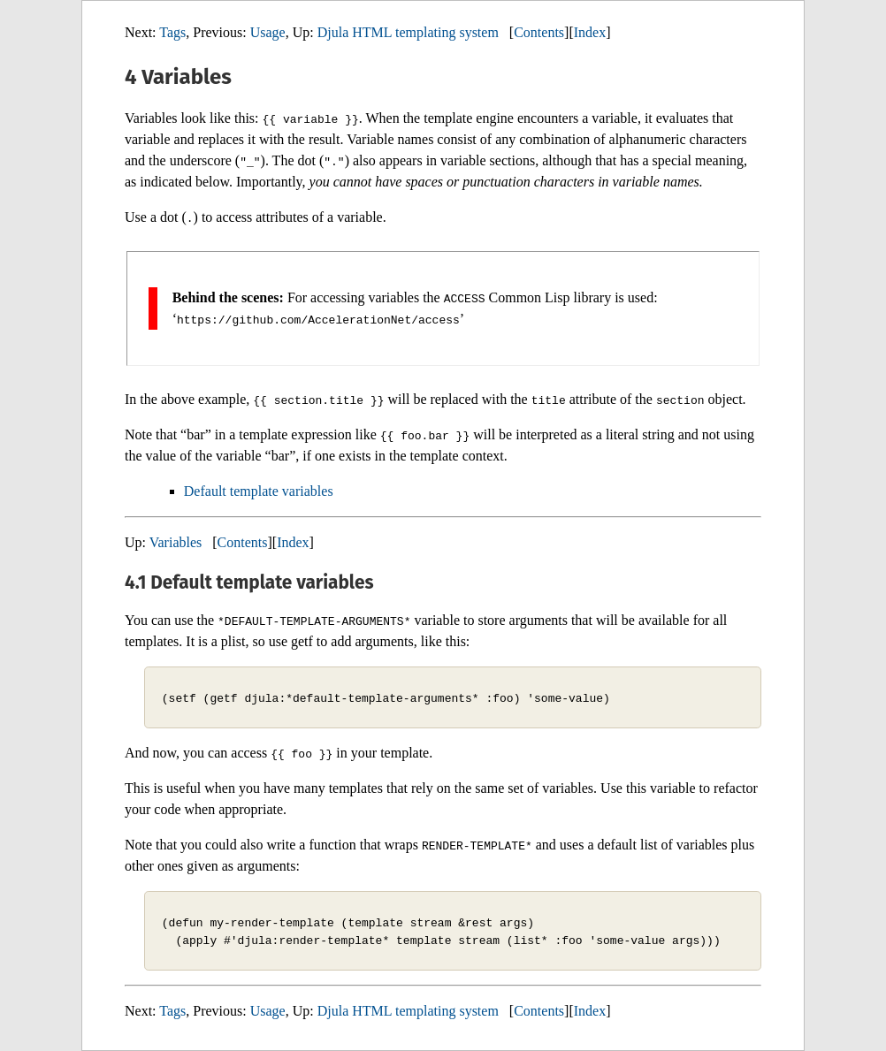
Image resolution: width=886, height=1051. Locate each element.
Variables (175, 542)
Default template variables (258, 491)
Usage (268, 32)
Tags (172, 32)
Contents (539, 32)
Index (590, 32)
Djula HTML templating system (408, 32)
